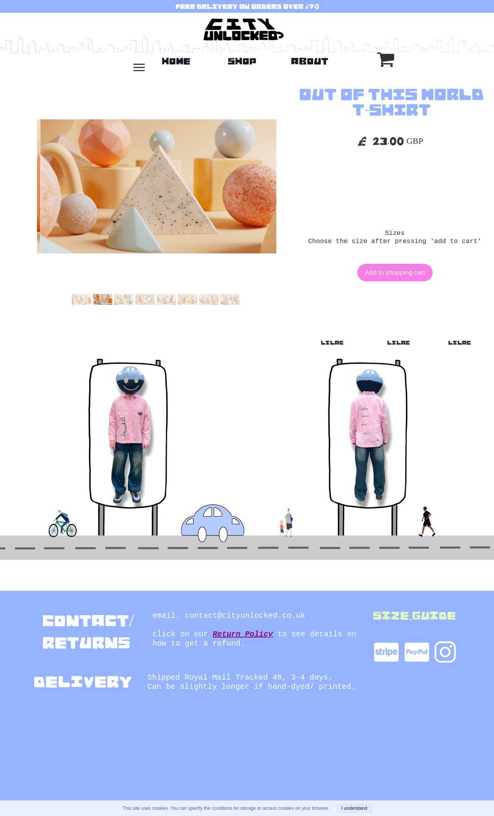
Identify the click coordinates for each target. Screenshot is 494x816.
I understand (354, 808)
